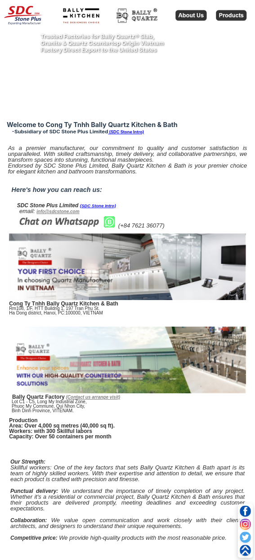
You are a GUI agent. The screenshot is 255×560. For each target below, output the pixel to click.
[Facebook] (245, 511)
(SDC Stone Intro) (126, 131)
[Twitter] (245, 537)
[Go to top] (245, 550)
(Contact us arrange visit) (93, 397)
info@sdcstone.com (57, 211)
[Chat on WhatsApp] (67, 225)
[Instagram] (245, 524)
